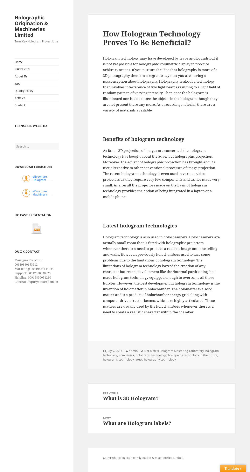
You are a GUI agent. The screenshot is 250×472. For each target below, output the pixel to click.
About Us (21, 76)
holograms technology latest (122, 359)
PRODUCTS (22, 69)
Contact (20, 105)
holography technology (160, 359)
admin (133, 351)
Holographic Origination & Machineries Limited (31, 26)
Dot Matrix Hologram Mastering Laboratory (174, 351)
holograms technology (151, 355)
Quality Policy (24, 91)
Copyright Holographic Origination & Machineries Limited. (143, 458)
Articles (20, 98)
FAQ (17, 83)
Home (19, 62)
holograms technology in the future (192, 355)
